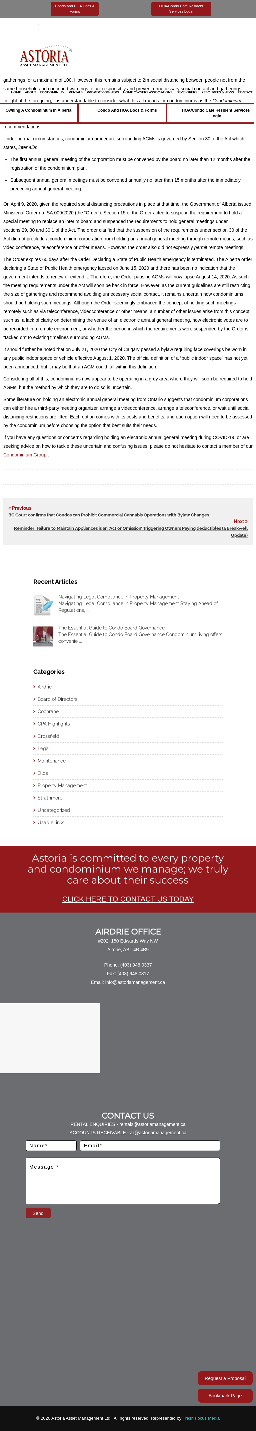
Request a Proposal (225, 1378)
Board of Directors (57, 699)
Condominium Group (24, 454)
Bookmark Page (225, 1395)
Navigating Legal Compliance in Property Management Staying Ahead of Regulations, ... (138, 607)
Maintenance (52, 761)
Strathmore (50, 798)
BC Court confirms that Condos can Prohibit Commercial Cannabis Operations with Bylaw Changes (108, 514)
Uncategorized (54, 810)
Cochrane (48, 711)
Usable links (51, 822)
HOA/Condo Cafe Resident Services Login (216, 113)
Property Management (62, 785)
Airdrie (45, 686)
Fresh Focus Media (201, 1418)
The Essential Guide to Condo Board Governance (111, 627)
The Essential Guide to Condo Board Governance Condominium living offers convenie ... (140, 638)
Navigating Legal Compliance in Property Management (118, 596)
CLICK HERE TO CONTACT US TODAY (128, 899)
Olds (43, 773)
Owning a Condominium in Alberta (38, 110)
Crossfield (48, 736)
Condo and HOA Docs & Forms (127, 110)
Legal (44, 748)
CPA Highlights (54, 724)
